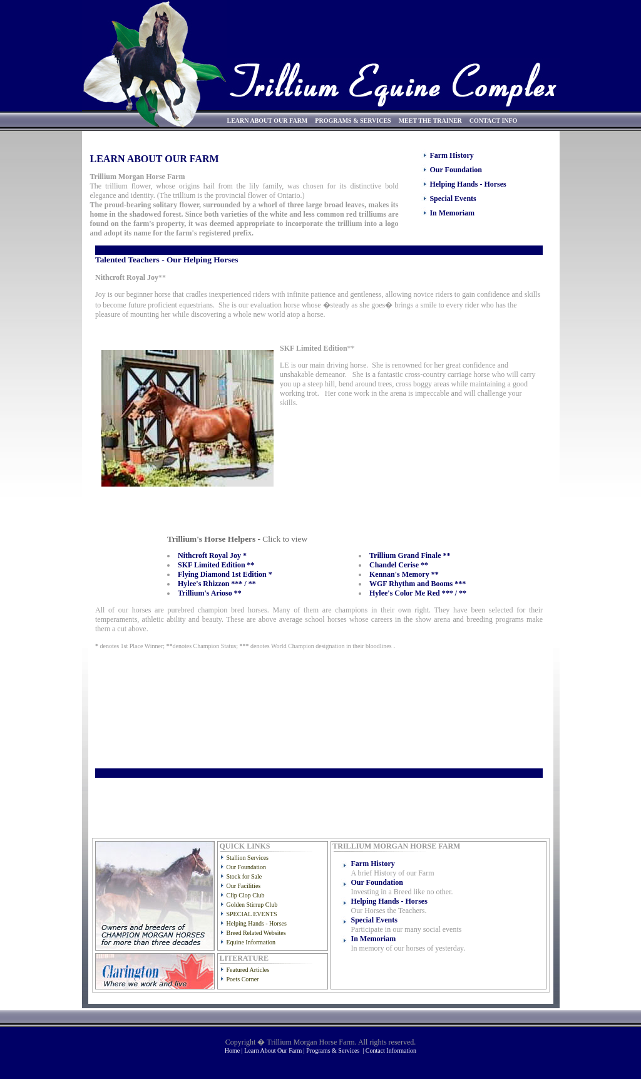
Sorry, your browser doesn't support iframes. (316, 537)
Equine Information (251, 942)
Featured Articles (248, 969)
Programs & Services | (336, 1050)
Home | (234, 1050)
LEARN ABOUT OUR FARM (267, 120)
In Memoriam (451, 213)
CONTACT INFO (493, 120)
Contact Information (391, 1050)
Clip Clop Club (246, 895)
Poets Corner (243, 979)
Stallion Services (248, 857)
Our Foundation (455, 169)
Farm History (451, 155)
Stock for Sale (244, 876)
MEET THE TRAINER (430, 120)
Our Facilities (244, 885)
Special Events (452, 198)
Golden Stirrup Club (252, 904)
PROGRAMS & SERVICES (353, 120)
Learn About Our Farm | (275, 1050)
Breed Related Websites (256, 932)
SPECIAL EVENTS (252, 914)
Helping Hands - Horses (467, 184)
